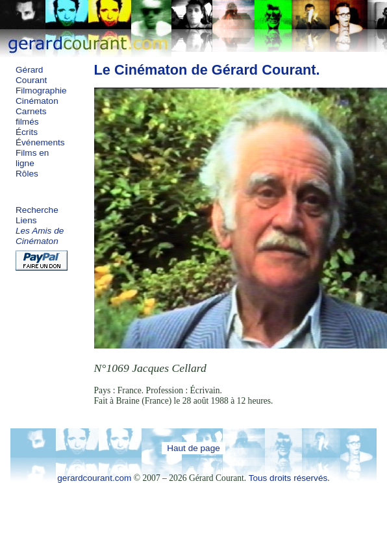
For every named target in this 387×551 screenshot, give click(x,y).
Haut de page (193, 448)
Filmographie (41, 90)
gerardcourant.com (94, 478)
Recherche (37, 210)
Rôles (27, 173)
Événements (40, 142)
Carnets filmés (31, 116)
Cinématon (37, 101)
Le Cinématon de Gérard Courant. (207, 70)
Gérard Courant (31, 75)
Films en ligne (32, 158)
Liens (26, 220)
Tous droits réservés (288, 478)
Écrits (27, 132)
